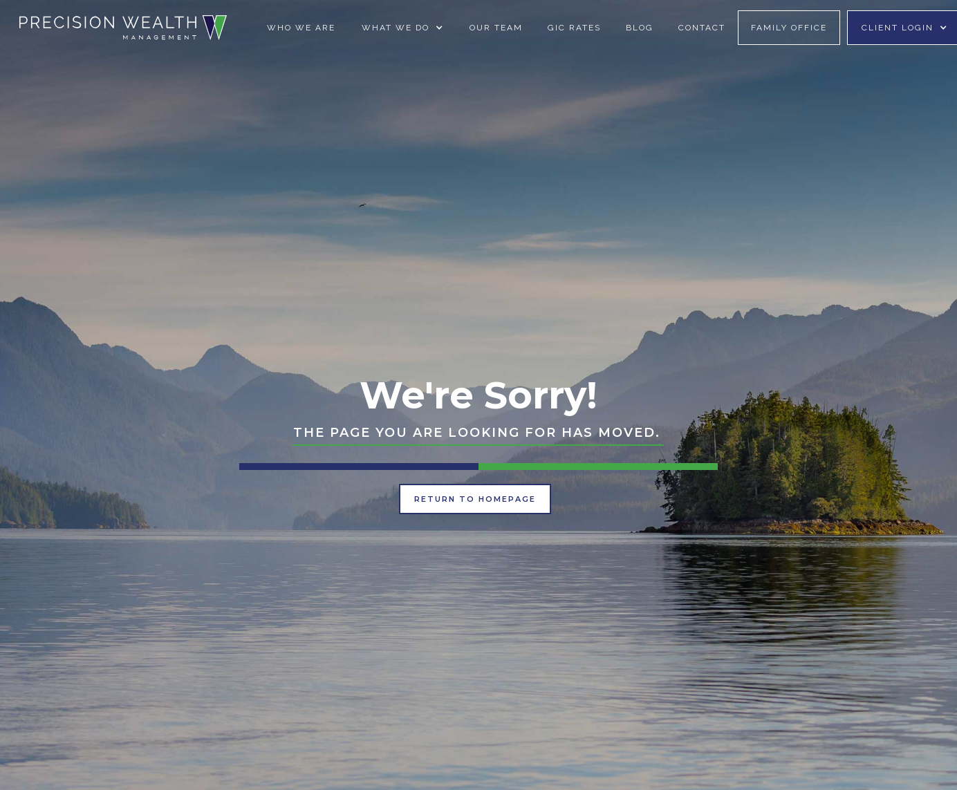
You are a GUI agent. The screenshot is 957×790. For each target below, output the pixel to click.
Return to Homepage (475, 499)
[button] (402, 28)
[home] (123, 27)
